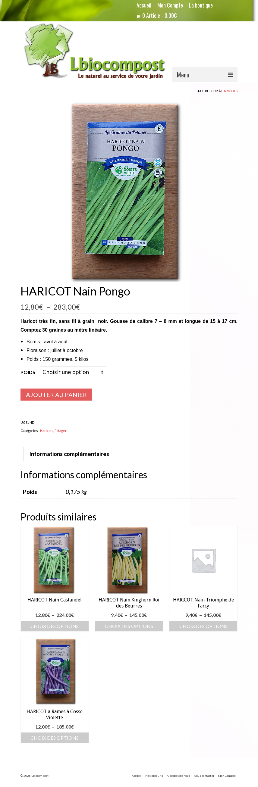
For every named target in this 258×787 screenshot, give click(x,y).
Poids (27, 372)
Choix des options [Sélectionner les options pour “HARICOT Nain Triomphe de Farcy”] (203, 626)
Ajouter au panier (56, 394)
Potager (61, 431)
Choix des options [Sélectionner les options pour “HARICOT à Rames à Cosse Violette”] (54, 738)
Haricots (229, 91)
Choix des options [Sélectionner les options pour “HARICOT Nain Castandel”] (54, 626)
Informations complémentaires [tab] (69, 453)
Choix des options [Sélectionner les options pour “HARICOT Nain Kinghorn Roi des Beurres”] (129, 626)
